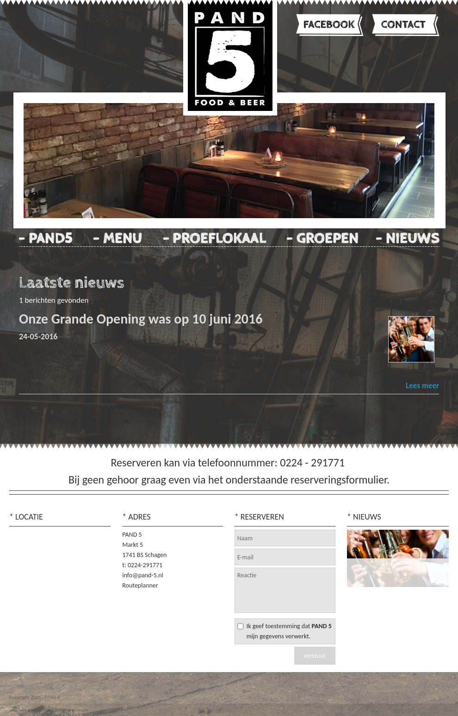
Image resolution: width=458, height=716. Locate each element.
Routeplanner (140, 585)
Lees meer (422, 386)
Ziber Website (39, 709)
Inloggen (16, 709)
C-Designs (80, 709)
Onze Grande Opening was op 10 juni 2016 (140, 318)
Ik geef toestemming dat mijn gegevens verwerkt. (289, 631)
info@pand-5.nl (142, 575)
